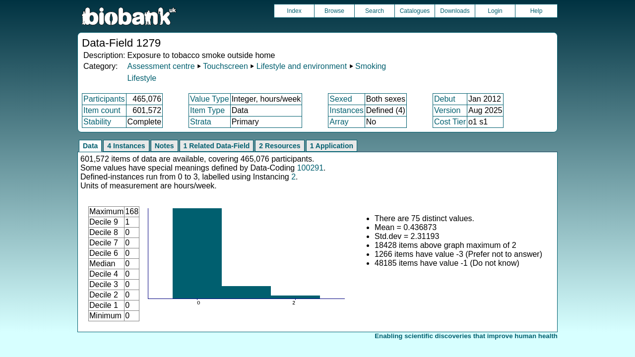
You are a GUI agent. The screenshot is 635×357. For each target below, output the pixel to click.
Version (447, 110)
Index (294, 10)
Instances (346, 110)
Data (90, 146)
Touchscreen (225, 66)
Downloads (454, 10)
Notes (164, 146)
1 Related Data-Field (217, 146)
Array (338, 122)
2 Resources (279, 146)
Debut (444, 99)
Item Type (207, 110)
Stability (97, 122)
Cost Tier (450, 122)
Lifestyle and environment (301, 66)
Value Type (209, 99)
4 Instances (126, 146)
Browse (334, 10)
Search (374, 10)
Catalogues (415, 10)
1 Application (331, 146)
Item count (102, 110)
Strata (200, 122)
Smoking (370, 66)
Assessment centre (160, 66)
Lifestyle (141, 78)
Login (495, 10)
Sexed (340, 99)
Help (536, 10)
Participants (104, 99)
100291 (310, 168)
